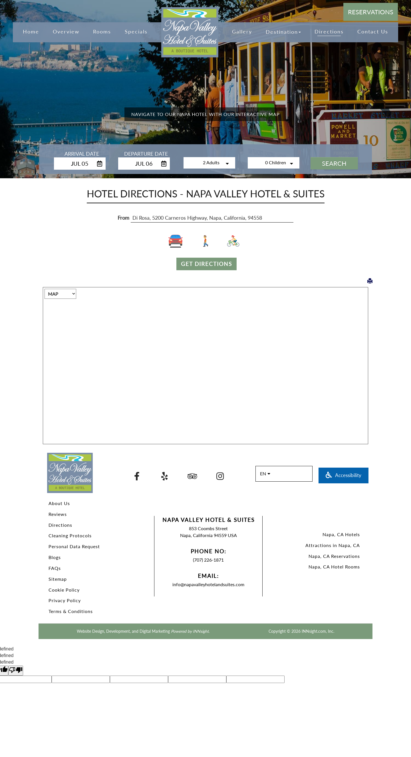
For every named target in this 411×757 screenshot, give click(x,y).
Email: (208, 575)
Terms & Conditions (71, 611)
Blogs (55, 557)
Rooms (102, 31)
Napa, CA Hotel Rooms (334, 566)
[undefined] (15, 671)
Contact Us (372, 31)
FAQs (55, 568)
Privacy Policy (65, 600)
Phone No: (208, 551)
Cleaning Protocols (70, 535)
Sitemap (58, 579)
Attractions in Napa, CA (332, 545)
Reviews (58, 514)
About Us (59, 503)
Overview (66, 31)
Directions (60, 525)
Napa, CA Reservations (334, 556)
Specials (136, 31)
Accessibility (343, 475)
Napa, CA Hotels (341, 534)
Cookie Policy (64, 589)
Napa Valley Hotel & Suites (208, 519)
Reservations (370, 12)
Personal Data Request (74, 546)
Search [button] (334, 163)
